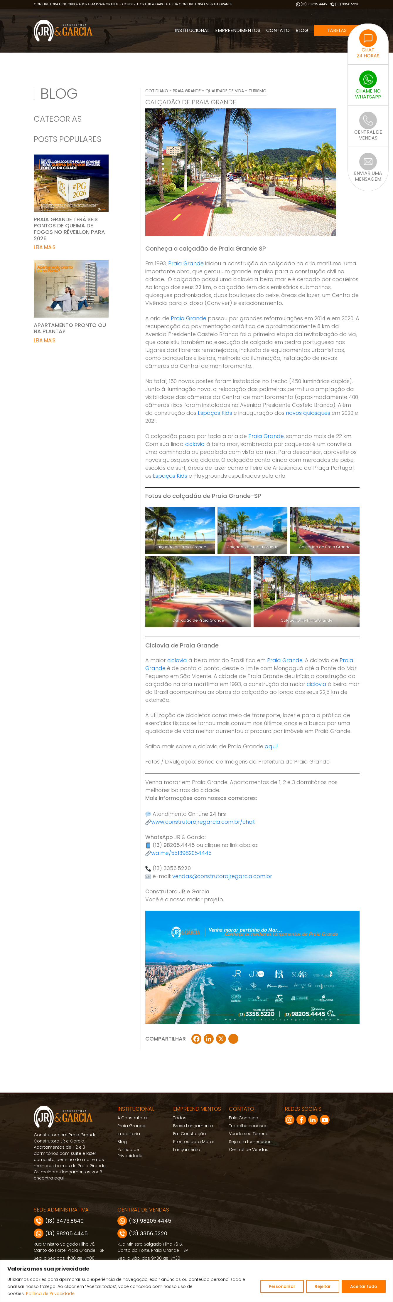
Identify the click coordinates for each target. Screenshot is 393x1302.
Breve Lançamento (193, 1126)
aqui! (271, 746)
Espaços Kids (215, 413)
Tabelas (337, 30)
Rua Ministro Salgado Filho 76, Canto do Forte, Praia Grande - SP (69, 1247)
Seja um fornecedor (250, 1142)
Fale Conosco (243, 1118)
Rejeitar (323, 1286)
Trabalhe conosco (248, 1126)
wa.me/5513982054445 (181, 853)
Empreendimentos (237, 30)
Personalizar (282, 1286)
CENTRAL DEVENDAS (368, 126)
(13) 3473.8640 (59, 1221)
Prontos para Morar (193, 1142)
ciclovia (195, 444)
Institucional (192, 30)
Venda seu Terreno (249, 1134)
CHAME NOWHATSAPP (368, 85)
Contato (278, 30)
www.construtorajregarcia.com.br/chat (203, 822)
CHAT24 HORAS (368, 44)
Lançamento (186, 1149)
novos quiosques (308, 413)
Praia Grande (186, 263)
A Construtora (132, 1118)
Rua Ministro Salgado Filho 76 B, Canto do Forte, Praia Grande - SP (152, 1247)
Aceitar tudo (363, 1286)
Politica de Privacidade (129, 1153)
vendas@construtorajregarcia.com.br (222, 876)
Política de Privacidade (50, 1293)
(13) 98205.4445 (311, 4)
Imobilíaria (128, 1134)
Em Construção (189, 1134)
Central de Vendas (248, 1149)
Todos (179, 1118)
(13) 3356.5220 (345, 4)
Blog (302, 30)
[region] (196, 1281)
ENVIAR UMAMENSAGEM (368, 167)
